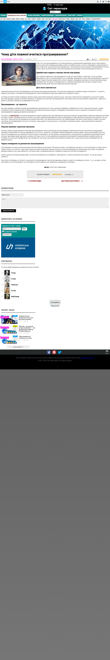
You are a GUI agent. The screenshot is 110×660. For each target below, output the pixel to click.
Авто (1, 19)
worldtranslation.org (87, 358)
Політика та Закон (61, 19)
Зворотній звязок (60, 15)
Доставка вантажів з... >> (72, 181)
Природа (67, 19)
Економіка (9, 19)
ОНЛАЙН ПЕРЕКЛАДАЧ (47, 15)
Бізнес (4, 19)
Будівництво (88, 19)
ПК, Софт (29, 19)
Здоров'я (13, 19)
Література (34, 19)
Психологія (72, 19)
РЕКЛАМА (80, 15)
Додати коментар (8, 210)
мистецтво (14, 115)
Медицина (39, 19)
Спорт (80, 19)
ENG (8, 1)
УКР (5, 1)
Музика (43, 19)
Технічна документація (95, 19)
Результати (55, 306)
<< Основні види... (34, 181)
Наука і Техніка (48, 19)
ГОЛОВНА (3, 15)
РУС (2, 1)
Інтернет (17, 19)
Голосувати (55, 302)
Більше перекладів (34, 15)
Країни (83, 19)
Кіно (26, 19)
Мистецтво (22, 19)
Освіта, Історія (54, 19)
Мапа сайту (71, 15)
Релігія (76, 19)
